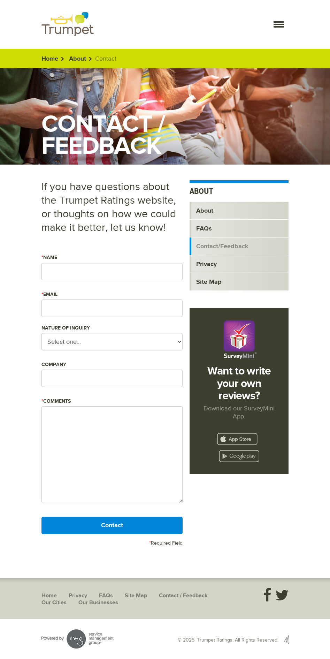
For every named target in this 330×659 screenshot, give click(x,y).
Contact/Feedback (222, 246)
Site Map (208, 282)
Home (49, 59)
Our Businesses (98, 602)
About (77, 59)
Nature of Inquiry (65, 328)
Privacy (206, 264)
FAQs (204, 229)
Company (53, 365)
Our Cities (54, 602)
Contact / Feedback (183, 595)
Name (49, 257)
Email (49, 294)
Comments (56, 401)
